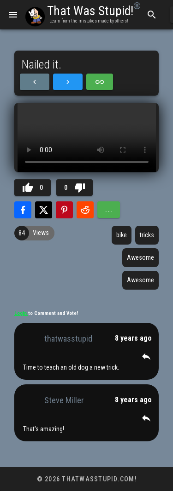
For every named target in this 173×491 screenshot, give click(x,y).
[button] (146, 356)
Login (21, 313)
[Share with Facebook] (22, 209)
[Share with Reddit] (85, 209)
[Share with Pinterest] (64, 209)
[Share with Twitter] (43, 209)
